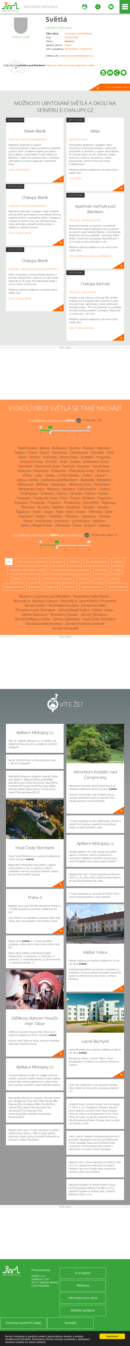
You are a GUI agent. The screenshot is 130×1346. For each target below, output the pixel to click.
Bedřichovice (27, 448)
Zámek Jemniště (93, 605)
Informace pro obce (82, 1298)
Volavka (104, 516)
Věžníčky (95, 511)
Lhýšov (87, 475)
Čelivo (32, 452)
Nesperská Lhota (31, 489)
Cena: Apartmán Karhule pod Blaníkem (90, 256)
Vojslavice (88, 516)
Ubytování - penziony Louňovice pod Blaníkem (33, 269)
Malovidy (87, 480)
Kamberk (25, 466)
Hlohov (34, 457)
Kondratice (101, 466)
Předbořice (72, 502)
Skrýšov (88, 507)
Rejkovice (80, 65)
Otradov (76, 493)
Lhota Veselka (68, 475)
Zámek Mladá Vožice (73, 610)
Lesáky (50, 475)
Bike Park (33, 587)
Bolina (44, 448)
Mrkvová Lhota (66, 65)
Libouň (100, 475)
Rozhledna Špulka (64, 614)
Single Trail (52, 587)
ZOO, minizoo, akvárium (31, 562)
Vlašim (68, 45)
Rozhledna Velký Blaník (91, 596)
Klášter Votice (102, 610)
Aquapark (57, 562)
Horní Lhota (69, 457)
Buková (88, 448)
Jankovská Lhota (95, 461)
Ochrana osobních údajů (23, 1323)
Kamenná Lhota (47, 466)
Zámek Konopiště (65, 628)
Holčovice (50, 457)
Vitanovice (25, 516)
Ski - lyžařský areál (96, 562)
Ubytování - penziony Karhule (85, 220)
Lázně (113, 578)
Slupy (48, 511)
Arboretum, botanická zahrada (70, 570)
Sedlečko (73, 507)
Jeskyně (98, 578)
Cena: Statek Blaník (18, 169)
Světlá (56, 19)
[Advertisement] (65, 374)
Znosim (90, 525)
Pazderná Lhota (45, 498)
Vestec (81, 511)
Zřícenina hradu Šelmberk (35, 610)
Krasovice (41, 470)
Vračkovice (43, 521)
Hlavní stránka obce (117, 87)
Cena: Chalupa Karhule (81, 328)
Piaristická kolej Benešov (44, 623)
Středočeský (71, 37)
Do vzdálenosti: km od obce (51, 420)
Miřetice (42, 484)
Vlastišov (55, 516)
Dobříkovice (79, 452)
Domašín (97, 452)
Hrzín (64, 461)
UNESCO (74, 562)
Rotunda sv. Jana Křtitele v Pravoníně (88, 601)
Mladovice (58, 484)
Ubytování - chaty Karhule (82, 292)
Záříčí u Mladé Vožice (36, 525)
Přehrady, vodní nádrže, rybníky (27, 570)
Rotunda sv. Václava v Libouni (36, 601)
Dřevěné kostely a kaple (58, 578)
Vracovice (61, 521)
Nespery (53, 489)
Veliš (69, 511)
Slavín (36, 511)
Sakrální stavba (116, 587)
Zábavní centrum (91, 587)
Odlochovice (87, 489)
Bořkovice (59, 448)
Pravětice (38, 502)
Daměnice (59, 452)
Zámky (17, 578)
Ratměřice (91, 502)
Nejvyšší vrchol (13, 587)
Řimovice (28, 507)
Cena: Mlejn (75, 178)
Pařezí (103, 493)
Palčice (90, 493)
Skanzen (118, 562)
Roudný (43, 507)
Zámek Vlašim (35, 605)
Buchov (74, 448)
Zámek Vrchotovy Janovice (84, 623)
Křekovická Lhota (81, 470)
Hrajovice (103, 457)
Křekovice (58, 470)
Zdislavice (62, 525)
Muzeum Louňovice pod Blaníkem (45, 596)
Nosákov (68, 489)
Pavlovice (23, 498)
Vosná (27, 521)
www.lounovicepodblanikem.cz (77, 55)
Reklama (83, 1285)
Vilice (108, 511)
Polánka (89, 498)
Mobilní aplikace (83, 1310)
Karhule (69, 466)
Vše (9, 562)
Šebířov (57, 507)
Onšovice (47, 493)
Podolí (75, 498)
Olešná (104, 489)
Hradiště (87, 457)
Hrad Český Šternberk (99, 619)
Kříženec (103, 470)
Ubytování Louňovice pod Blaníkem (27, 139)
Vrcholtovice (80, 521)
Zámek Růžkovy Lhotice (32, 619)
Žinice (77, 525)
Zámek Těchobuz (94, 614)
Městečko (104, 480)
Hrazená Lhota (31, 461)
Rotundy (83, 578)
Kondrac (84, 466)
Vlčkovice (72, 516)
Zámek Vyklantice (66, 619)
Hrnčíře (51, 461)
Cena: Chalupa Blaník (19, 232)
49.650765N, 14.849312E (78, 49)
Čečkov (19, 452)
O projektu (83, 1273)
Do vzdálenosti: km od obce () (47, 535)
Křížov (27, 475)
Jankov (76, 461)
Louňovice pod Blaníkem (78, 33)
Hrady (117, 570)
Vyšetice (99, 521)
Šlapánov (23, 511)
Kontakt (71, 1323)
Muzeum (69, 587)
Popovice (104, 498)
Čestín (44, 452)
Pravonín (54, 502)
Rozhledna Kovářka (63, 605)
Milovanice (25, 484)
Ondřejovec (29, 493)
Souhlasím (112, 1336)
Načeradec (102, 484)
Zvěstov (104, 525)
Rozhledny (101, 570)
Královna (24, 470)
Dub (110, 452)
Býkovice (51, 65)
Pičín (64, 498)
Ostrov (62, 493)
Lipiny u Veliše (27, 480)
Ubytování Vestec (78, 139)
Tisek (59, 511)
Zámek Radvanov (34, 614)
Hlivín (22, 457)
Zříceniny (32, 578)
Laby (38, 475)
